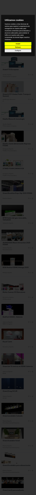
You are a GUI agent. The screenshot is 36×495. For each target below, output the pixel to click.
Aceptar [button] (18, 43)
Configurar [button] (18, 50)
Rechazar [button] (18, 47)
